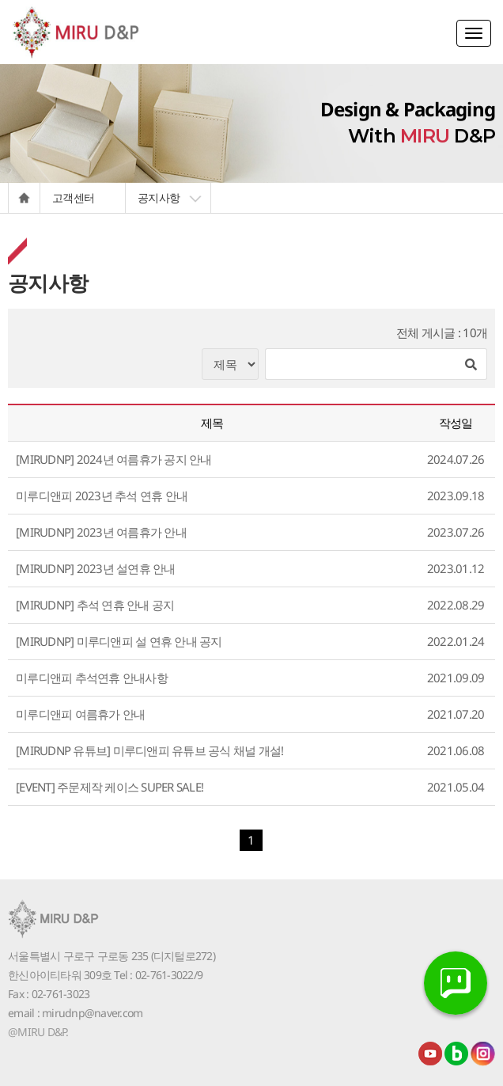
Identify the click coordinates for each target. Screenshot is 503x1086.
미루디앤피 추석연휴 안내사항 (92, 677)
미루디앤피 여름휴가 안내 (80, 714)
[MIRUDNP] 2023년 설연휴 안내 (96, 568)
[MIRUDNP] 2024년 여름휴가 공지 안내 (114, 459)
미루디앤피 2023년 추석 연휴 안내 (101, 495)
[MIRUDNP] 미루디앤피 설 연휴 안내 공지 (119, 641)
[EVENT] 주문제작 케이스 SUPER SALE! (109, 787)
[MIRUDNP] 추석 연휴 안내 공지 (95, 605)
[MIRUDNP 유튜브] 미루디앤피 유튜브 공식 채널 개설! (149, 750)
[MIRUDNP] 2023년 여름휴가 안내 (101, 532)
